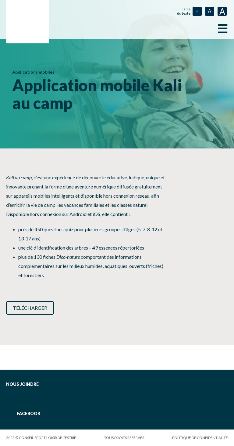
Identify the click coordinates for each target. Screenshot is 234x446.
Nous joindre (22, 384)
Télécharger (30, 308)
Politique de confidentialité (200, 437)
